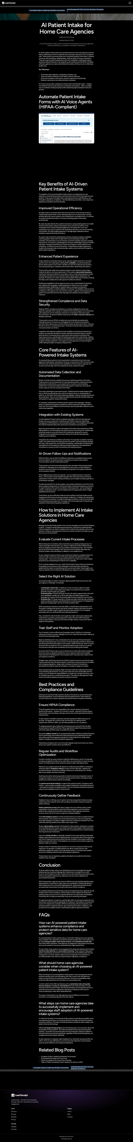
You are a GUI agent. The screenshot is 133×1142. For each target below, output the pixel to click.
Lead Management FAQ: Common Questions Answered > (82, 1107)
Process (69, 1123)
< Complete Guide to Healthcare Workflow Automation (47, 10)
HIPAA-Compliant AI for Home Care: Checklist (56, 1060)
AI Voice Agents (76, 102)
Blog (87, 1123)
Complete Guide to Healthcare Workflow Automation (58, 1056)
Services (70, 1121)
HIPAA (46, 107)
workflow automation (63, 440)
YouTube (107, 1123)
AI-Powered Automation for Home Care (54, 1058)
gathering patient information (78, 56)
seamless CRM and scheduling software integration (71, 904)
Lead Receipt (76, 84)
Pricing (69, 1129)
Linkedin (107, 1121)
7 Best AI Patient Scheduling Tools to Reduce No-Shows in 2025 (62, 1062)
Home (88, 1121)
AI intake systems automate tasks (50, 213)
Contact (88, 1126)
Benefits (70, 1126)
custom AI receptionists (46, 904)
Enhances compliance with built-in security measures (58, 78)
